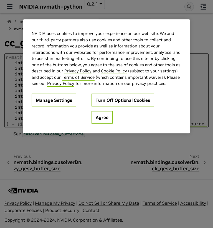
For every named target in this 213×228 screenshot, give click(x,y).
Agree (102, 117)
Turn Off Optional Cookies (123, 100)
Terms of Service (78, 77)
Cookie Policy (114, 71)
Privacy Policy (78, 71)
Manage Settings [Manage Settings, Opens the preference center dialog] (54, 100)
